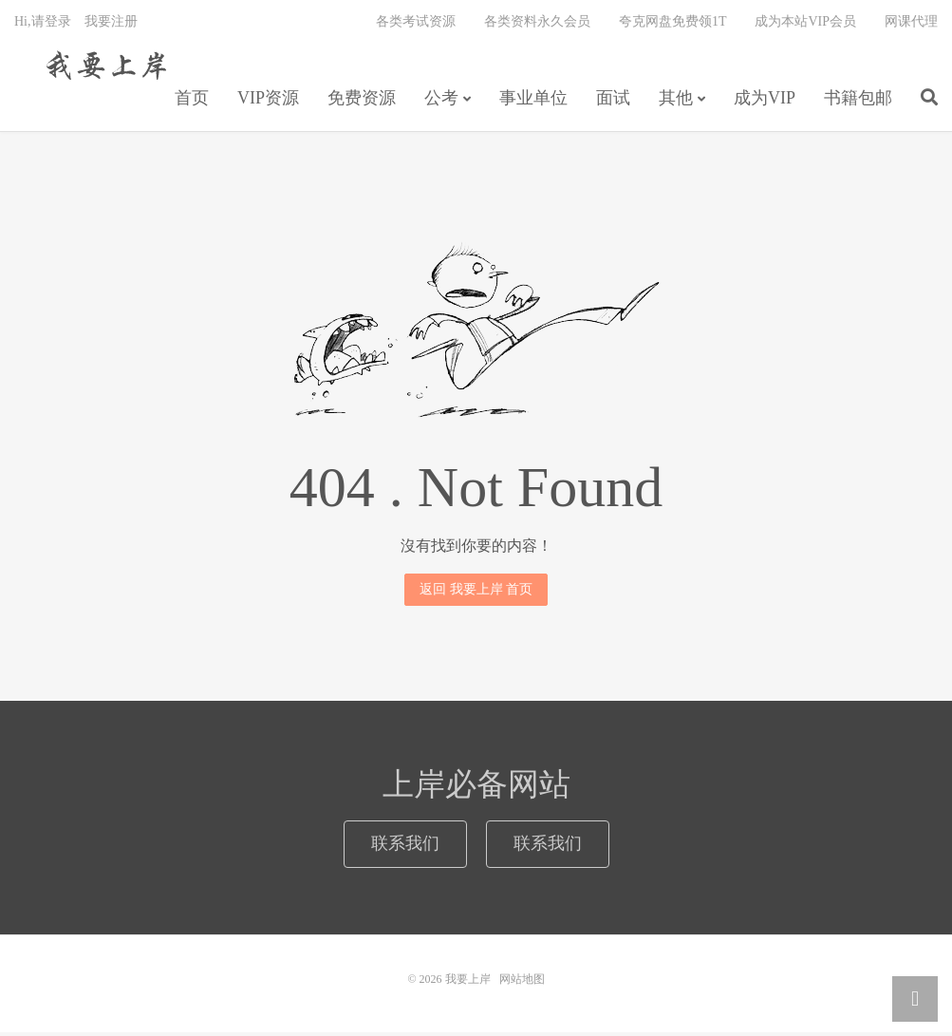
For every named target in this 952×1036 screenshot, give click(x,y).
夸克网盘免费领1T (673, 24)
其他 (676, 100)
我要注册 (111, 24)
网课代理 (911, 24)
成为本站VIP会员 (805, 24)
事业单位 (533, 100)
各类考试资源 (416, 24)
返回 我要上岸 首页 (476, 592)
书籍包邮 (858, 100)
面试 (613, 100)
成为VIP (764, 100)
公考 (441, 100)
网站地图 (522, 982)
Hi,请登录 (42, 24)
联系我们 (405, 847)
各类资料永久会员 (537, 24)
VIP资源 (268, 100)
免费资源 (361, 100)
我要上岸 (103, 67)
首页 (192, 100)
